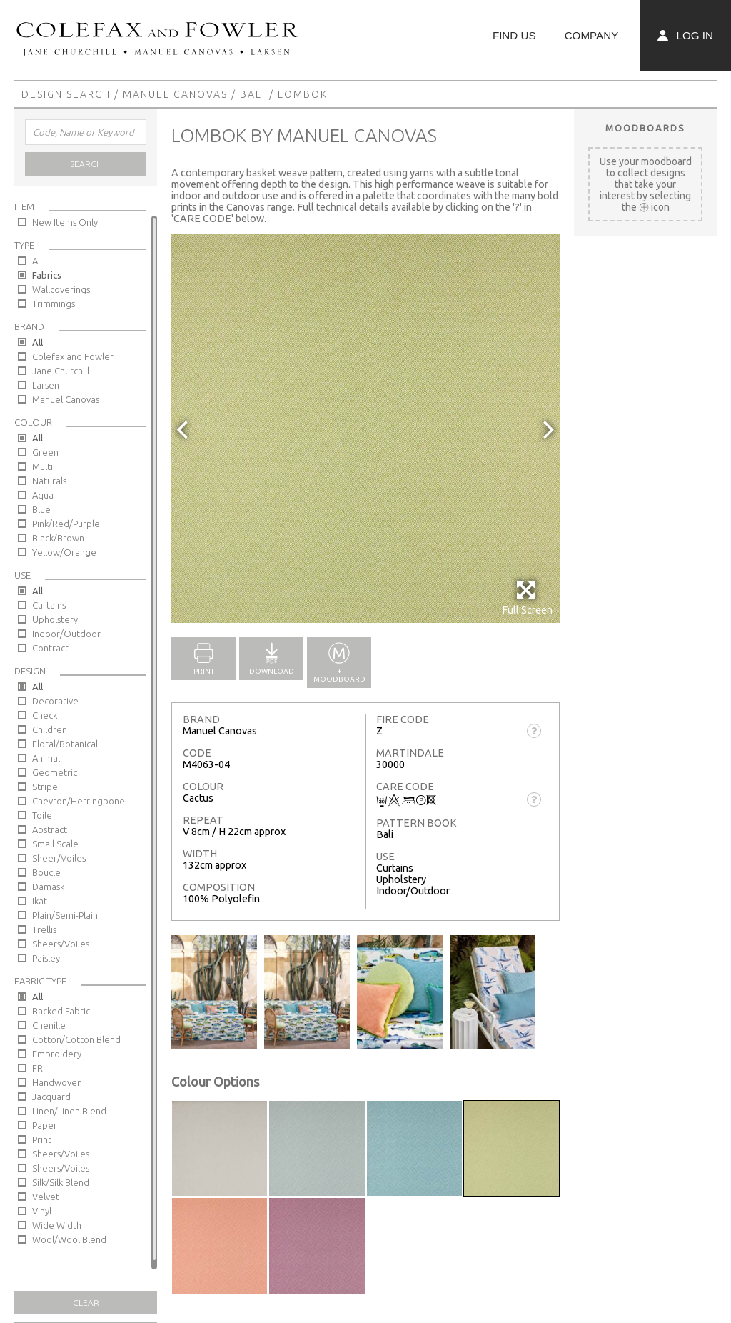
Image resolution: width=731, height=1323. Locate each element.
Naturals (49, 481)
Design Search (66, 94)
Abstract (49, 829)
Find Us (514, 35)
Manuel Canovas (175, 94)
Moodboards (645, 128)
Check (44, 715)
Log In (685, 35)
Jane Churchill (60, 371)
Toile (42, 815)
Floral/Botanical (65, 744)
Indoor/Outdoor (66, 634)
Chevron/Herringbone (78, 801)
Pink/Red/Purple (66, 524)
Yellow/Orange (64, 552)
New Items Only (65, 222)
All (37, 261)
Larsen (45, 385)
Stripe (45, 787)
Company (592, 35)
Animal (46, 758)
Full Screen (527, 597)
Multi (42, 466)
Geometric (54, 772)
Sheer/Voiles (59, 858)
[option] (365, 428)
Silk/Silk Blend (60, 1182)
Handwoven (57, 1082)
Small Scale (55, 844)
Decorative (55, 701)
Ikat (39, 901)
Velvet (45, 1197)
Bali (253, 94)
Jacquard (51, 1097)
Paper (44, 1125)
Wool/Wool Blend (69, 1239)
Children (49, 729)
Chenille (49, 1025)
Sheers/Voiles (60, 944)
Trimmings (53, 304)
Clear (86, 1302)
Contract (50, 648)
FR (37, 1068)
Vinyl (41, 1211)
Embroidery (56, 1054)
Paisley (46, 958)
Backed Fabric (61, 1011)
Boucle (46, 872)
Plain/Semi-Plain (65, 915)
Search (86, 164)
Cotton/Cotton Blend (76, 1039)
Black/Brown (58, 538)
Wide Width (56, 1225)
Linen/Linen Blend (69, 1111)
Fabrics (46, 275)
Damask (48, 887)
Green (45, 452)
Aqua (43, 495)
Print (41, 1139)
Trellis (44, 929)
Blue (41, 509)
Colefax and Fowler (73, 356)
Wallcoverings (61, 289)
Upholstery (55, 619)
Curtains (49, 605)
